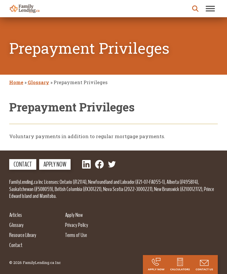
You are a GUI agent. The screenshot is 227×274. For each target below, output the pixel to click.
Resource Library (22, 235)
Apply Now (54, 164)
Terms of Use (76, 235)
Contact (23, 164)
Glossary (38, 82)
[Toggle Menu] (210, 8)
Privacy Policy (76, 225)
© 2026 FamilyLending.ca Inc (35, 262)
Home (16, 82)
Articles (15, 215)
